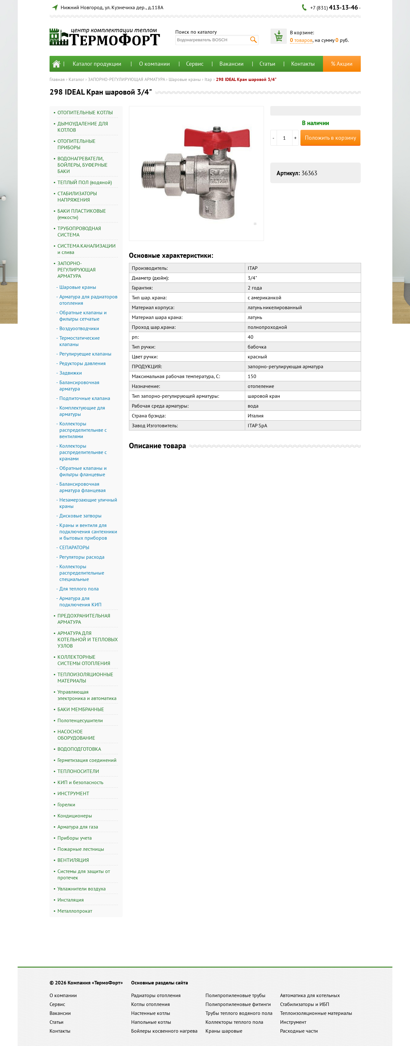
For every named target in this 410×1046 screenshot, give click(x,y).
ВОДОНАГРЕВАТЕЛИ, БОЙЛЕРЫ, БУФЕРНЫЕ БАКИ (82, 164)
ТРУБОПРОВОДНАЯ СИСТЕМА (79, 231)
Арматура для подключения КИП (80, 601)
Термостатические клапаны (79, 341)
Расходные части (299, 1031)
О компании (154, 63)
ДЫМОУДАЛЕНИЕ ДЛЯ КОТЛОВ (82, 126)
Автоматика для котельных (310, 995)
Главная (57, 79)
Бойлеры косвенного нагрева (164, 1031)
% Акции (342, 63)
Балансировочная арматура (79, 385)
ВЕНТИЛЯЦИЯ (73, 860)
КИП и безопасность (80, 782)
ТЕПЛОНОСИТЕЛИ (78, 771)
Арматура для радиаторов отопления (88, 299)
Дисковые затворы (80, 515)
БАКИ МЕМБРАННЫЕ (80, 709)
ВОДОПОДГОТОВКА (79, 749)
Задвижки (70, 373)
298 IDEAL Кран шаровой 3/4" (246, 79)
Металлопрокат (74, 911)
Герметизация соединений (87, 760)
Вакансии (231, 63)
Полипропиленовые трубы (235, 995)
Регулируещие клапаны (85, 353)
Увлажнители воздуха (81, 888)
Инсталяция (70, 899)
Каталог (76, 79)
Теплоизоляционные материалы (316, 1013)
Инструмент (293, 1022)
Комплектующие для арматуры (82, 410)
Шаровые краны (185, 79)
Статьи (267, 63)
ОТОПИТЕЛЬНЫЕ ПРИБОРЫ (76, 144)
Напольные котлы (151, 1022)
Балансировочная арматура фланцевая (82, 487)
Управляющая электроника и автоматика (87, 695)
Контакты (303, 63)
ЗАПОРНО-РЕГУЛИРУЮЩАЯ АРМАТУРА (126, 79)
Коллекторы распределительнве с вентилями (83, 429)
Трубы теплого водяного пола (238, 1013)
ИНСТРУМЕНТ (73, 793)
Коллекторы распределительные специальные (81, 572)
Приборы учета (74, 838)
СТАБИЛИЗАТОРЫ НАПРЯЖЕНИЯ (77, 196)
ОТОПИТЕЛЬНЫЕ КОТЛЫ (85, 112)
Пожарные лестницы (80, 849)
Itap (208, 79)
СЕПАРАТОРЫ (74, 547)
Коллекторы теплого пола (234, 1022)
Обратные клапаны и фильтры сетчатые (83, 315)
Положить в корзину (330, 137)
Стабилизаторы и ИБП (304, 1004)
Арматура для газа (77, 826)
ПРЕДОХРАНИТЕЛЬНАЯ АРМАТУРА (83, 618)
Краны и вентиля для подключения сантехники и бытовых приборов (88, 531)
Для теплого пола (79, 588)
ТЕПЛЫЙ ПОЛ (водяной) (84, 182)
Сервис (195, 63)
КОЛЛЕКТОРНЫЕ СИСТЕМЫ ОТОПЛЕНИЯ (83, 660)
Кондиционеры (74, 815)
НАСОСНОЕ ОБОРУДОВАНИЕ (76, 734)
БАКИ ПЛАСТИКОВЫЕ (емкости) (81, 214)
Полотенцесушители (80, 720)
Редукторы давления (82, 363)
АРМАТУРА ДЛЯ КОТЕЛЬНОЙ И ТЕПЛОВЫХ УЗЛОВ (87, 639)
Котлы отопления (150, 1004)
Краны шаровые (223, 1031)
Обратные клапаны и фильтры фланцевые (83, 471)
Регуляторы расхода (81, 557)
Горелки (66, 804)
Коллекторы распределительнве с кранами (83, 452)
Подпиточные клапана (84, 398)
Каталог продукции (97, 63)
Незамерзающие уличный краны (88, 502)
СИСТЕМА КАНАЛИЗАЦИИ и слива (86, 249)
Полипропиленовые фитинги (238, 1004)
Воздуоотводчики (79, 328)
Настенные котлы (150, 1013)
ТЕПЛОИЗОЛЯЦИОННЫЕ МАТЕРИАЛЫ (85, 677)
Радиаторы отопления (156, 995)
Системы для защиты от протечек (83, 874)
